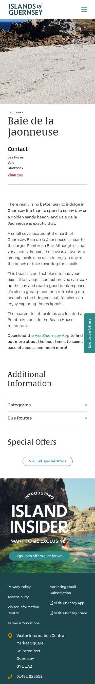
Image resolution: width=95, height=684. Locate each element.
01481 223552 (25, 676)
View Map (15, 175)
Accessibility (18, 597)
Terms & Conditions (24, 623)
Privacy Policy (19, 587)
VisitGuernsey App (67, 603)
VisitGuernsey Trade (68, 613)
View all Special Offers (47, 461)
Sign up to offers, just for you (39, 556)
